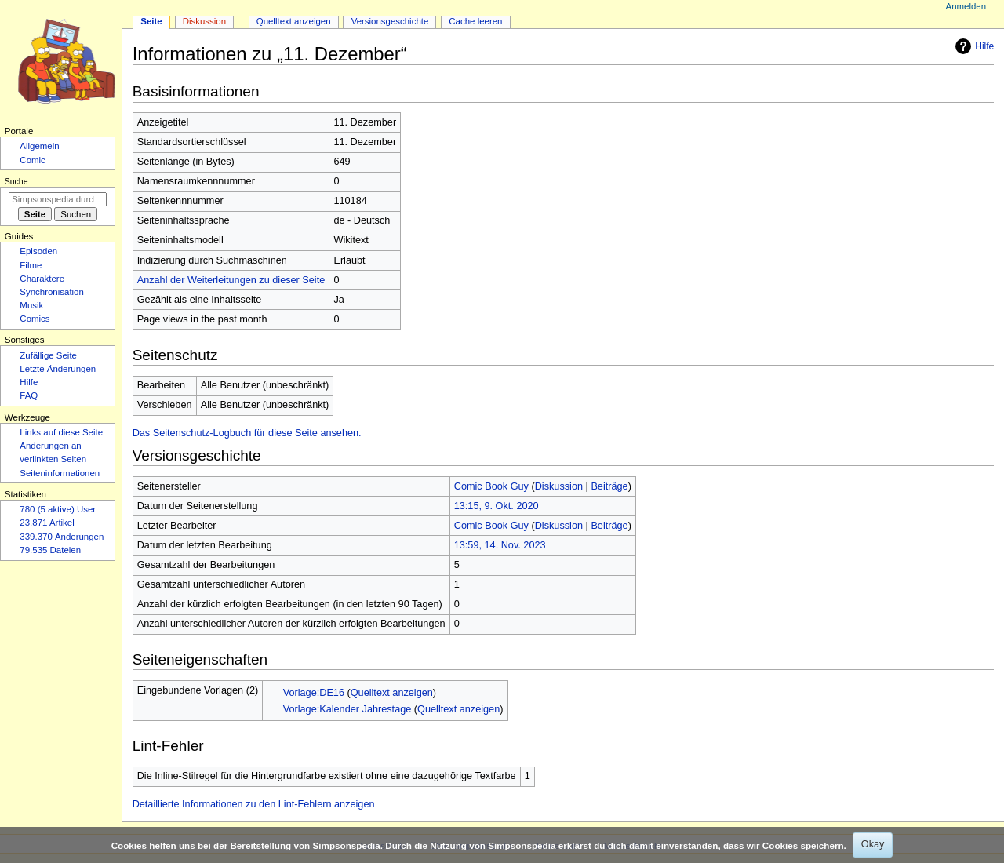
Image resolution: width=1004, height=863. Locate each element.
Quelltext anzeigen (392, 692)
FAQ (29, 395)
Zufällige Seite (48, 355)
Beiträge (609, 486)
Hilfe (972, 46)
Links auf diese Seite (61, 432)
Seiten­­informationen (60, 473)
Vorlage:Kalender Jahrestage (347, 709)
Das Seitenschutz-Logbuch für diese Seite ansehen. (247, 433)
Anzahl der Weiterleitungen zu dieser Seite (231, 280)
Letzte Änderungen (58, 368)
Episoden (38, 251)
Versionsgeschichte (390, 21)
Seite (151, 21)
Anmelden (966, 6)
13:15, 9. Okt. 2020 (496, 506)
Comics (34, 318)
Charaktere (42, 278)
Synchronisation (52, 292)
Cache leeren (475, 21)
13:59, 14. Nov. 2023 (500, 545)
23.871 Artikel (47, 522)
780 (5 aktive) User (58, 509)
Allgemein (39, 146)
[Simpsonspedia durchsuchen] (58, 199)
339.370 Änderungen (62, 536)
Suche (16, 181)
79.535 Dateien (50, 550)
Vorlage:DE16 (313, 692)
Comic (32, 160)
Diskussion (559, 486)
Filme (31, 265)
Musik (31, 305)
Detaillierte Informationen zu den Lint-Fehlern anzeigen (254, 804)
